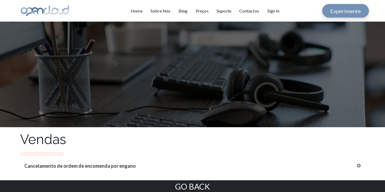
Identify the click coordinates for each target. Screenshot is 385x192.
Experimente (345, 11)
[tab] (192, 166)
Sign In (273, 10)
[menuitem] (139, 11)
